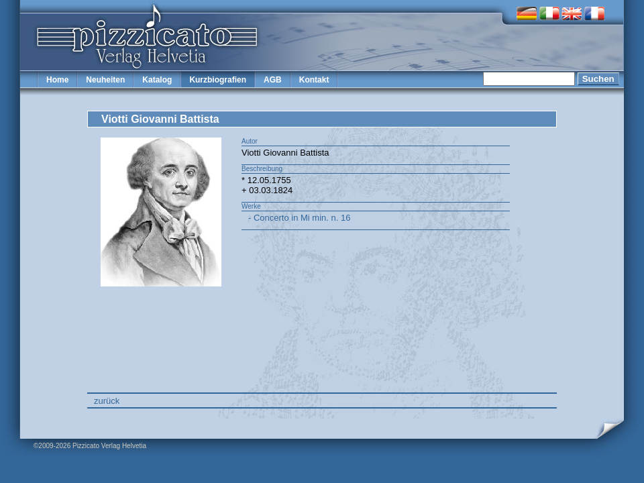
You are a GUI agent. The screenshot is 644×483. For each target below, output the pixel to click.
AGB (273, 80)
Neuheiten (105, 80)
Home (57, 80)
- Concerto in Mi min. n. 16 (299, 218)
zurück (106, 401)
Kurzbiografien (217, 80)
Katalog (157, 80)
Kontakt (314, 80)
